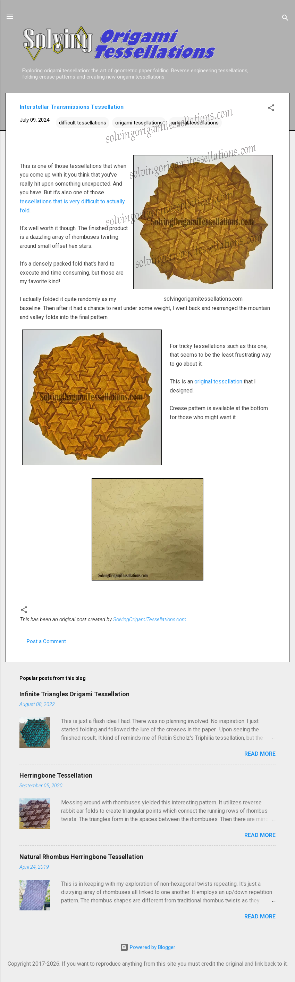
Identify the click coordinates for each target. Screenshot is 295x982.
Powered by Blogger (147, 947)
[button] (271, 109)
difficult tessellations (82, 123)
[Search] (285, 19)
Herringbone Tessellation (55, 775)
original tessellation (218, 381)
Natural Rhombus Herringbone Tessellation (81, 856)
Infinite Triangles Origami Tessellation (74, 694)
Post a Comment (46, 641)
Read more (260, 753)
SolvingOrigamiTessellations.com (149, 619)
